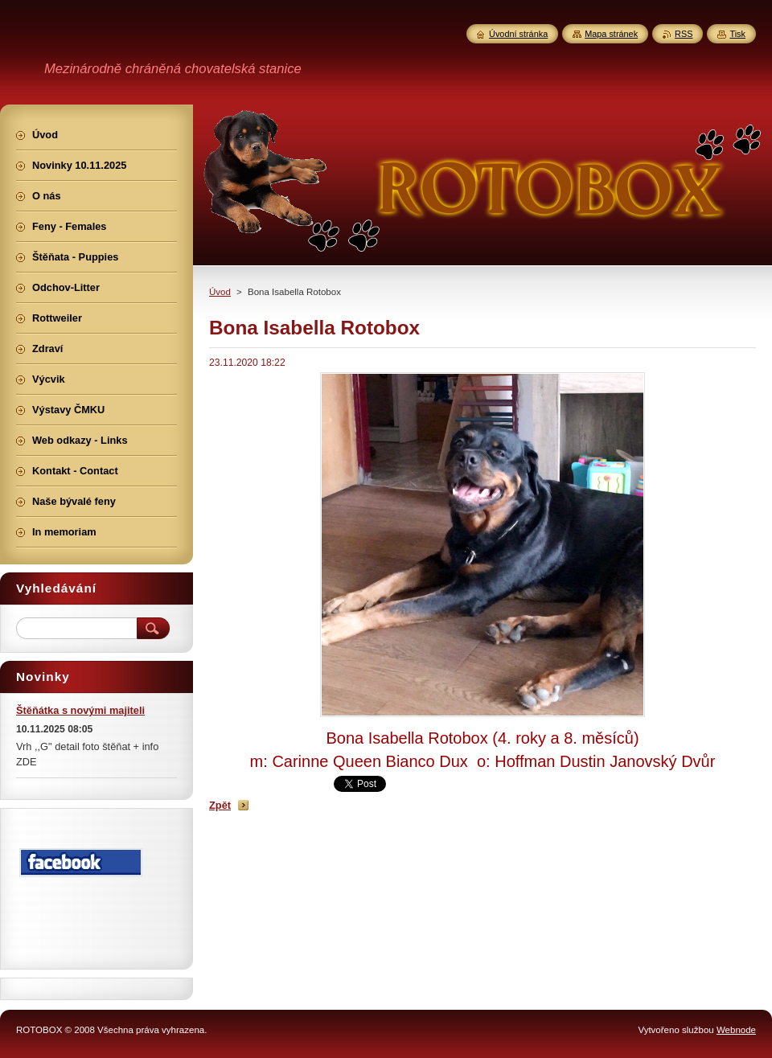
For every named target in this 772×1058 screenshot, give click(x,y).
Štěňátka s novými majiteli (80, 710)
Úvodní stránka (518, 34)
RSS (683, 34)
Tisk (737, 34)
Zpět (220, 805)
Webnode (736, 1030)
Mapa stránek (611, 34)
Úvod (220, 292)
